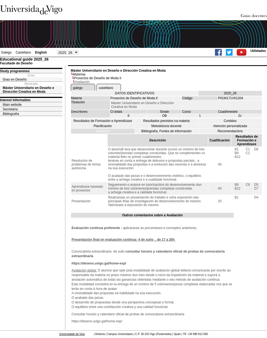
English (41, 52)
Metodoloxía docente (166, 126)
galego (78, 88)
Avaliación (102, 131)
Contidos (230, 121)
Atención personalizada (230, 126)
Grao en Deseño (15, 79)
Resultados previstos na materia (166, 121)
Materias (79, 74)
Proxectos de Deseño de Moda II (97, 78)
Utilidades (258, 51)
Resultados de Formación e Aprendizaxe (102, 121)
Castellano (23, 52)
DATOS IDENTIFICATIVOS (134, 93)
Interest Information (15, 100)
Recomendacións (230, 131)
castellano (106, 88)
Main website (12, 105)
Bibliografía (11, 114)
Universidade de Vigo (72, 334)
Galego (6, 52)
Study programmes (15, 71)
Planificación (103, 126)
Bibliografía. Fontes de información (166, 131)
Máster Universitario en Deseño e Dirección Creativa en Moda (28, 90)
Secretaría (10, 109)
